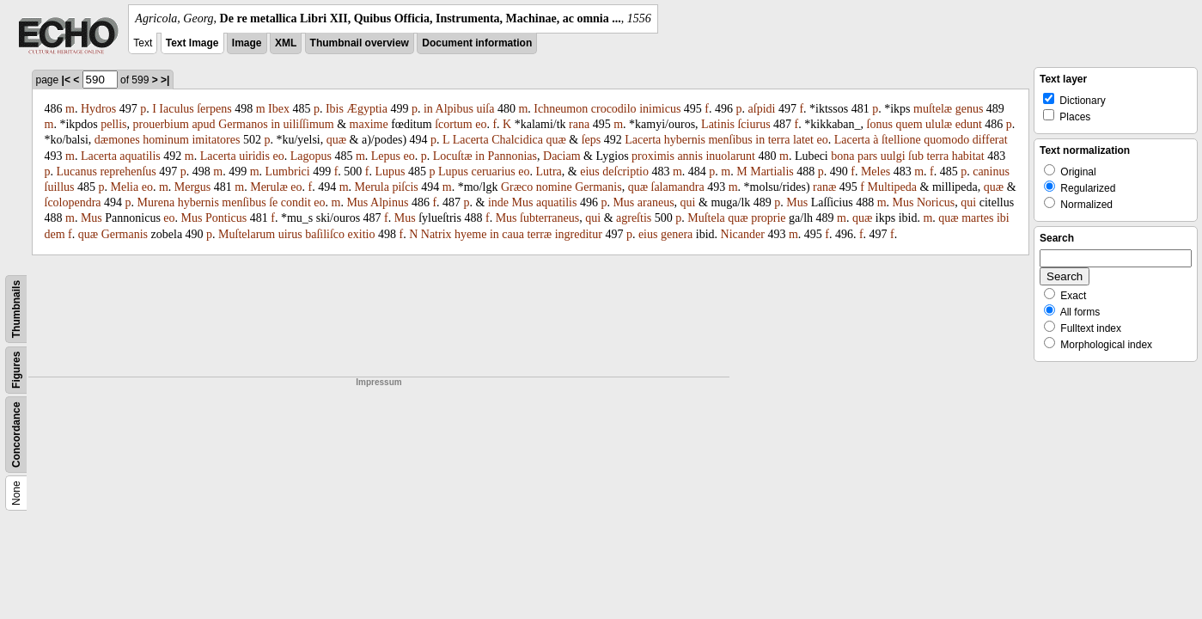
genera (677, 234)
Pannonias (512, 156)
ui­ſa (485, 108)
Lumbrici (287, 171)
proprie (768, 217)
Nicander (743, 234)
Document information (477, 43)
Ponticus (226, 217)
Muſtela (706, 217)
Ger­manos (243, 124)
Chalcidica (517, 139)
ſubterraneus (549, 217)
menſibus (730, 139)
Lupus (390, 171)
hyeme (470, 234)
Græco (517, 187)
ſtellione (901, 139)
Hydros (98, 108)
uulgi (893, 156)
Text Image (192, 43)
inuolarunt (730, 156)
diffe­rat (990, 139)
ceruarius (493, 171)
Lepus (385, 156)
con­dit (296, 202)
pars (867, 156)
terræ (539, 234)
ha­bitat (968, 156)
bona (842, 156)
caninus (991, 171)
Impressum (378, 382)
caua (513, 234)
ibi (1003, 217)
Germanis (598, 187)
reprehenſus (128, 171)
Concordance (16, 434)
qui (688, 202)
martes (977, 217)
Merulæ (269, 187)
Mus (357, 202)
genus (969, 108)
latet (803, 139)
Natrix (436, 234)
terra (779, 139)
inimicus (659, 108)
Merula (372, 187)
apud (203, 124)
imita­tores (216, 139)
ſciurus (753, 124)
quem (908, 124)
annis (690, 156)
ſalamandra (678, 187)
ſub (916, 156)
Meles (875, 171)
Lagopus (311, 156)
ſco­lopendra (73, 202)
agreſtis (633, 217)
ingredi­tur (578, 234)
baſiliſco (325, 234)
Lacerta (471, 139)
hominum (166, 139)
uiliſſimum (309, 124)
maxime (369, 124)
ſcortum (454, 124)
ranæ (824, 187)
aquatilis (139, 156)
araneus (656, 202)
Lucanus (77, 171)
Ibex (279, 108)
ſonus (880, 124)
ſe (273, 202)
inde (498, 202)
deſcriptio (625, 171)
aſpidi (762, 108)
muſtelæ (932, 108)
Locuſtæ (453, 156)
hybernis (684, 139)
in (428, 108)
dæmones (117, 139)
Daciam (562, 156)
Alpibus (454, 108)
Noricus (936, 202)
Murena (156, 202)
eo (480, 124)
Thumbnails (16, 309)
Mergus (192, 187)
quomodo (946, 139)
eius (590, 171)
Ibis (335, 108)
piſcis (405, 187)
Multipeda (892, 187)
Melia (125, 187)
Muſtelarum (246, 234)
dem (55, 234)
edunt (968, 124)
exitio (361, 234)
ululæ (938, 124)
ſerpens (214, 108)
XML (285, 43)
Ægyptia (366, 108)
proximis (653, 156)
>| (165, 80)
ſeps (591, 139)
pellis (113, 124)
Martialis (772, 171)
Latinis (718, 124)
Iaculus (176, 108)
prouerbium (161, 124)
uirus (290, 234)
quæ (336, 139)
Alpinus (389, 202)
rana (579, 124)
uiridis (254, 156)
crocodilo (614, 108)
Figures (16, 370)
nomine (554, 187)
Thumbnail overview (359, 43)
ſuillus (60, 187)
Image (247, 43)
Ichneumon (561, 108)
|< (66, 80)
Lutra (549, 171)
